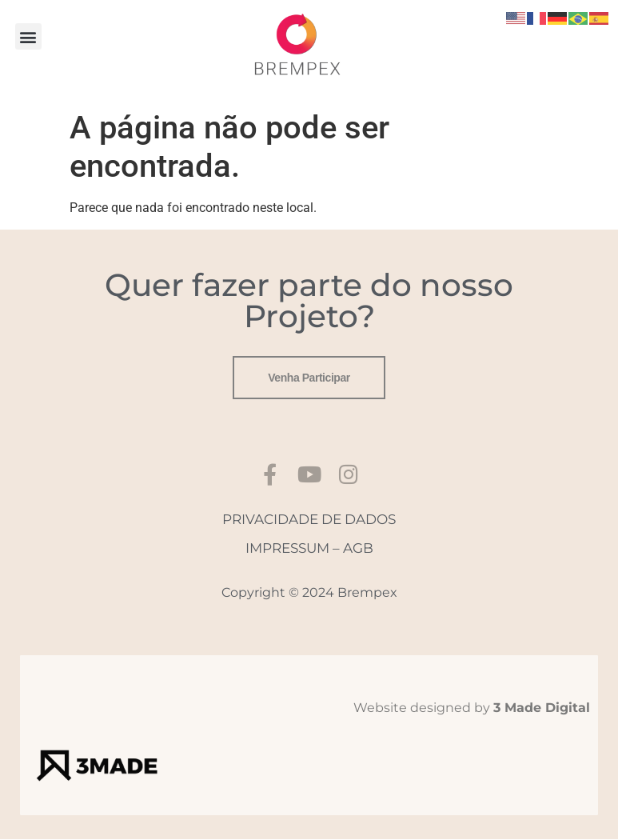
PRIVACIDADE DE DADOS (309, 519)
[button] (28, 36)
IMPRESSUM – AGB (309, 549)
